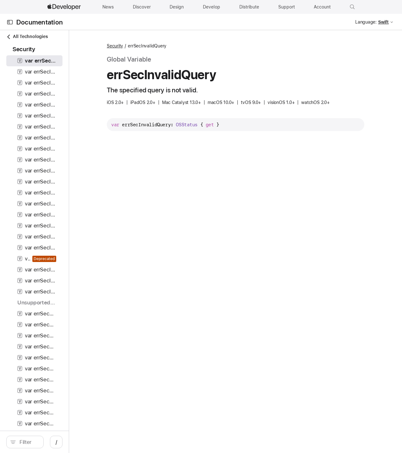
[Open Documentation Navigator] (9, 22)
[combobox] (56, 442)
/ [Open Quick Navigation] (113, 442)
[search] (53, 442)
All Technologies (27, 36)
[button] (352, 7)
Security (159, 45)
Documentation (39, 22)
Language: (366, 22)
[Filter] (56, 442)
